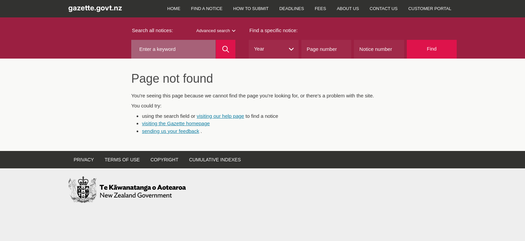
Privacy (84, 159)
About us (348, 8)
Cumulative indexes (215, 159)
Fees (320, 8)
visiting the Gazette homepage (176, 123)
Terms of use (122, 159)
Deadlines (291, 8)
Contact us (383, 8)
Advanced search (215, 30)
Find (432, 49)
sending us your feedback (170, 131)
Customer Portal (429, 8)
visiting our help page (220, 116)
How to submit (251, 8)
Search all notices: (152, 30)
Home (173, 8)
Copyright (164, 159)
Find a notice (207, 8)
